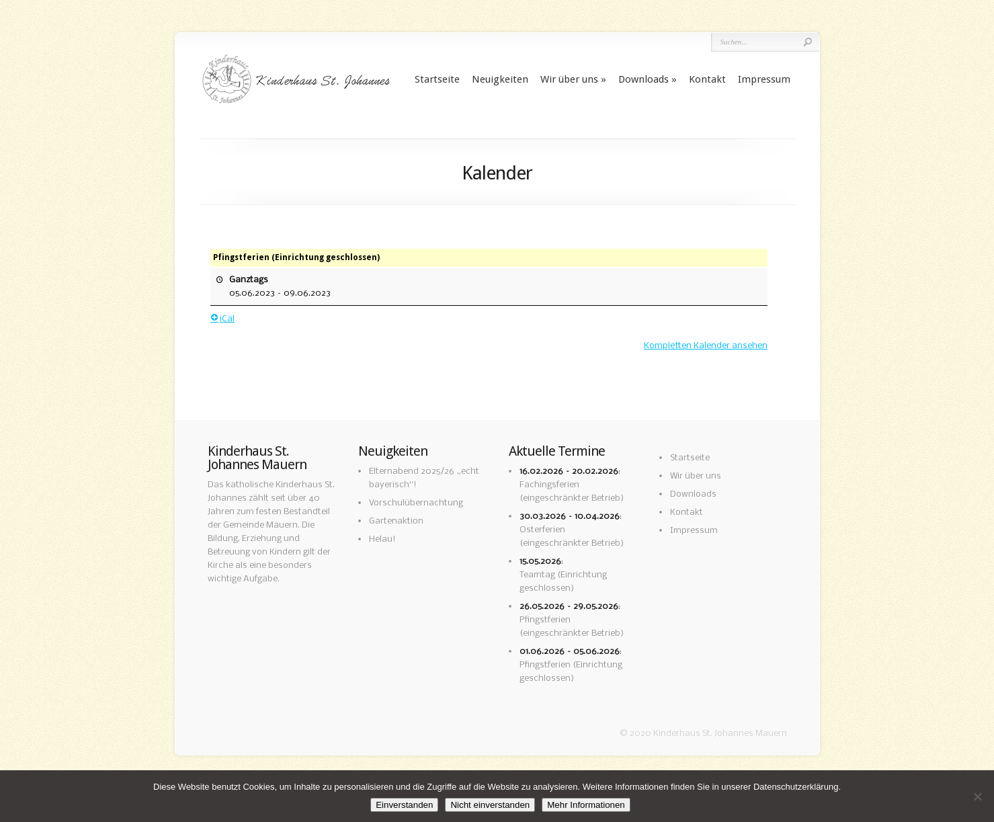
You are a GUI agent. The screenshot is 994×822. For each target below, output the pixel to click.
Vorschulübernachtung (416, 503)
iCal (222, 319)
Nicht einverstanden (490, 805)
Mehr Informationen (586, 805)
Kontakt (707, 79)
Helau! (382, 539)
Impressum (764, 79)
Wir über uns (569, 79)
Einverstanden (404, 805)
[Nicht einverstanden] (977, 796)
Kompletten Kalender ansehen (706, 345)
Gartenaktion (396, 521)
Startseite (437, 79)
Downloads (643, 79)
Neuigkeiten (500, 79)
